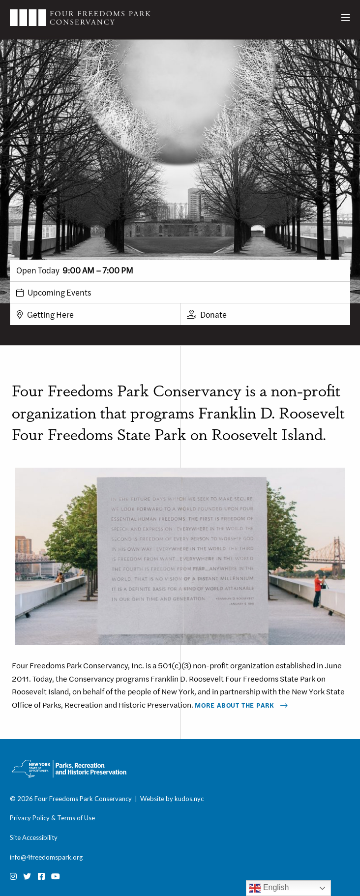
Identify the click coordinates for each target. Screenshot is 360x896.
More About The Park (234, 705)
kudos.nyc (189, 799)
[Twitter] (27, 876)
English (269, 888)
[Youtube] (55, 876)
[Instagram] (13, 876)
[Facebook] (41, 876)
